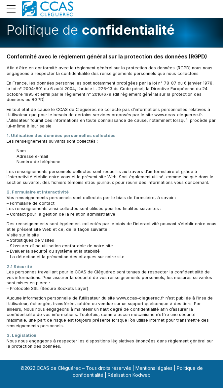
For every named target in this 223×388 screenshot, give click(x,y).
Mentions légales (153, 368)
